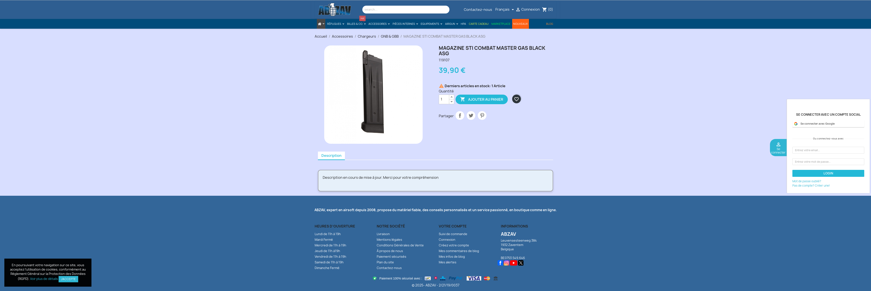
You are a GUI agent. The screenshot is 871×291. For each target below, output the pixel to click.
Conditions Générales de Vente (400, 245)
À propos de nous (390, 251)
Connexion (447, 239)
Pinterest (482, 115)
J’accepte (68, 279)
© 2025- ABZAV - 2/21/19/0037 (435, 285)
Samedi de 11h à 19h (329, 262)
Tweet (471, 115)
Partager (460, 115)
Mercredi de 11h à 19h (330, 245)
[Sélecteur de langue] (505, 9)
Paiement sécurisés (391, 256)
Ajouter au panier (481, 99)
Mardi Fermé (324, 239)
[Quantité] (444, 99)
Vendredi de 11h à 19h (330, 256)
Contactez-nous (478, 9)
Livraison (383, 234)
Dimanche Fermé (327, 268)
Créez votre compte (454, 245)
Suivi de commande (453, 234)
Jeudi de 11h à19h (327, 251)
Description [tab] (331, 155)
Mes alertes (447, 262)
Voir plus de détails (44, 279)
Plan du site (385, 262)
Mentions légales (389, 239)
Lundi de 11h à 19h (328, 234)
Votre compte (453, 226)
